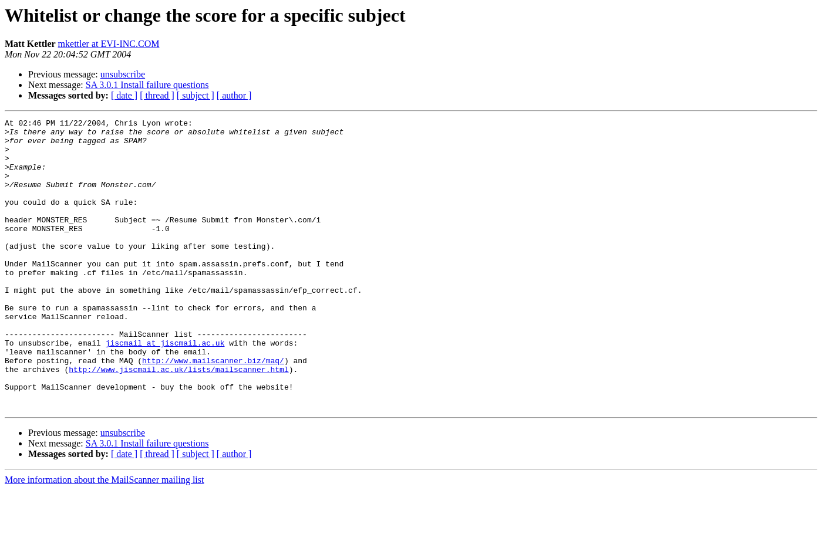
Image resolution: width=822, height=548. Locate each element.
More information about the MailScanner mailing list (104, 538)
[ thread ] (157, 95)
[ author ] (234, 95)
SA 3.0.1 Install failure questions (147, 85)
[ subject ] (195, 95)
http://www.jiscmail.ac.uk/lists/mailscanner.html (178, 420)
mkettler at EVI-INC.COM (109, 44)
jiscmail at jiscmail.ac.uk (165, 388)
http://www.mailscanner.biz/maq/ (213, 409)
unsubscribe (122, 74)
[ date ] (124, 95)
